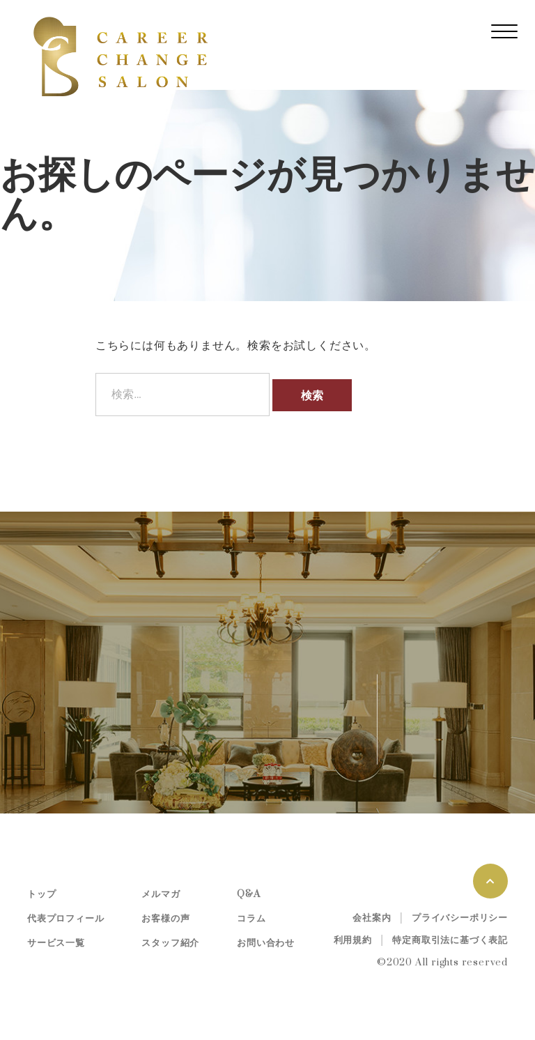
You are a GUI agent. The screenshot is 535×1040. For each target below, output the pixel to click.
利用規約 (353, 940)
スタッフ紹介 (170, 943)
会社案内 (371, 918)
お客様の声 (165, 919)
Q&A (248, 894)
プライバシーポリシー (460, 918)
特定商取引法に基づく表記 (450, 940)
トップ (41, 894)
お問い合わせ (266, 943)
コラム (251, 919)
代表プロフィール (65, 919)
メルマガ (160, 894)
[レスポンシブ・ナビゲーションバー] (504, 31)
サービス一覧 (56, 943)
